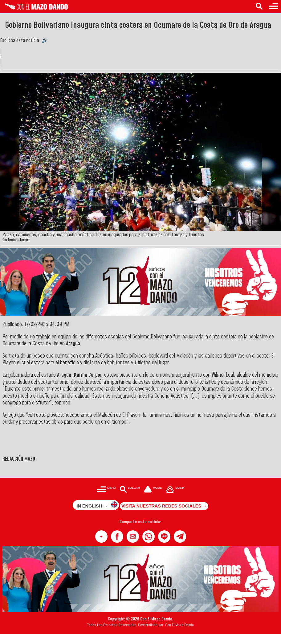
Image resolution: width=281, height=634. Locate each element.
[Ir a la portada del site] (152, 489)
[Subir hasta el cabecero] (175, 489)
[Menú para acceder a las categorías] (273, 6)
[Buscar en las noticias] (259, 6)
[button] (101, 536)
